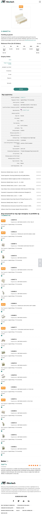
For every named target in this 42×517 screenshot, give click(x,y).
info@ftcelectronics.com (30, 40)
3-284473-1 (14, 399)
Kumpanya (8, 70)
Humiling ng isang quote (7, 507)
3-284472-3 (14, 422)
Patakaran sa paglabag (23, 505)
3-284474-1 (14, 434)
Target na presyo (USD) (7, 63)
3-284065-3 (14, 303)
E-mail (9, 74)
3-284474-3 (14, 255)
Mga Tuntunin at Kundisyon (8, 505)
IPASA (21, 89)
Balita (18, 510)
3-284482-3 (14, 291)
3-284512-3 (14, 231)
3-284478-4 (14, 375)
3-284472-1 (14, 339)
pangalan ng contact (6, 67)
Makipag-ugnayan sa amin (7, 510)
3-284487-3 (14, 243)
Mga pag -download (27, 510)
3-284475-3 (14, 267)
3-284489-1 (14, 351)
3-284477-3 (14, 279)
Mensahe (9, 83)
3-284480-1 (14, 315)
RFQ (1, 228)
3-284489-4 (14, 411)
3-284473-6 (14, 219)
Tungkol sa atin (20, 507)
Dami (10, 59)
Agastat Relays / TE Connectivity (27, 99)
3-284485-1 (14, 446)
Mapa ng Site (4, 513)
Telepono (9, 78)
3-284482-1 (14, 387)
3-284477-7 (14, 327)
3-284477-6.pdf (26, 110)
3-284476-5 (14, 363)
